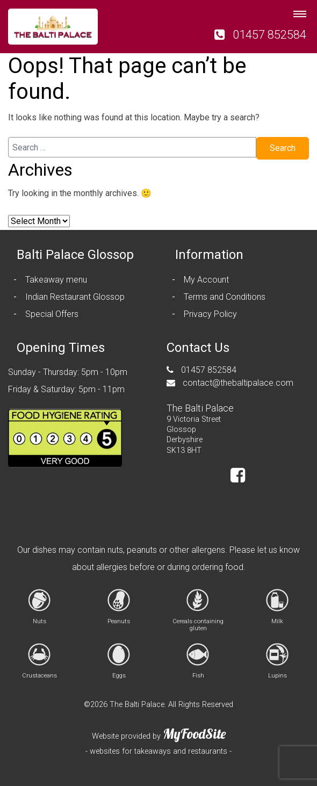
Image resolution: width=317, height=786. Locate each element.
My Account (206, 280)
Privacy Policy (210, 314)
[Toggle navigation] (299, 10)
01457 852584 (260, 34)
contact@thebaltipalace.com (230, 383)
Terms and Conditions (224, 297)
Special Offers (51, 314)
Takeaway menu (56, 280)
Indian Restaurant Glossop (75, 297)
